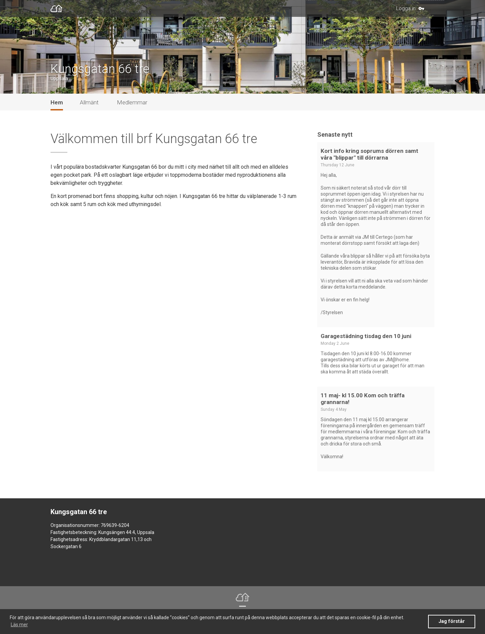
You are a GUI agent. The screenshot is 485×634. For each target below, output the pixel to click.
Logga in (406, 8)
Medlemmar (132, 108)
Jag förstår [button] (452, 621)
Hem (57, 108)
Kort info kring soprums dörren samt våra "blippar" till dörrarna (369, 160)
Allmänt (89, 108)
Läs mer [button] (19, 624)
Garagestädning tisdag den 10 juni (366, 342)
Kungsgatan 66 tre (100, 74)
